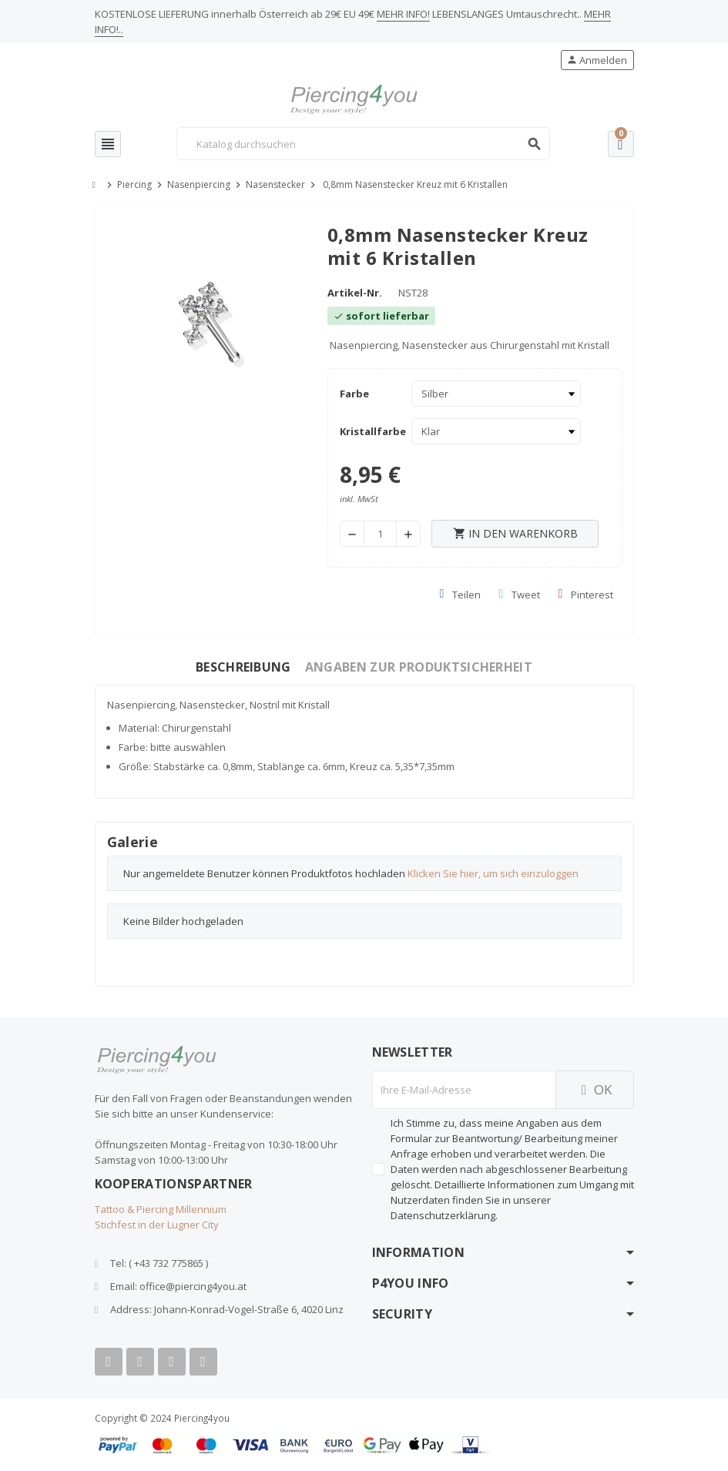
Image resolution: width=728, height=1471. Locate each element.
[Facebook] (108, 1362)
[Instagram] (172, 1362)
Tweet (519, 594)
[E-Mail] (463, 1090)
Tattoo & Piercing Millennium (160, 1209)
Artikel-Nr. (354, 293)
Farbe (354, 393)
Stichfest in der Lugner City (157, 1224)
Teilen (460, 594)
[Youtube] (140, 1362)
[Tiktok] (203, 1362)
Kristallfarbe (371, 431)
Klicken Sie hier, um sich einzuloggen (493, 873)
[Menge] (380, 533)
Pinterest (586, 594)
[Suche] (362, 143)
